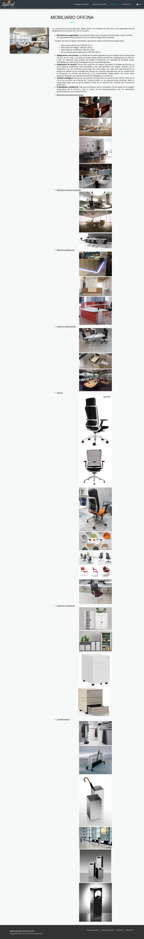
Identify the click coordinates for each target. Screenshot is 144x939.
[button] (134, 4)
